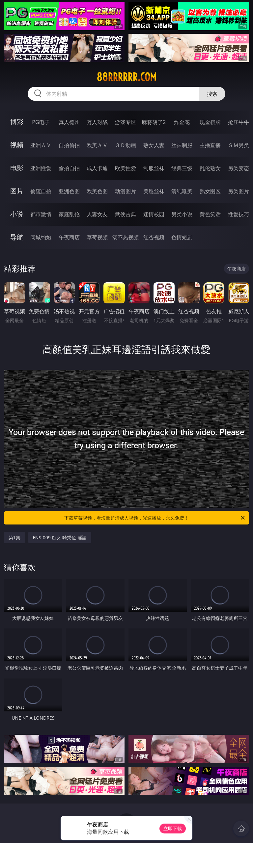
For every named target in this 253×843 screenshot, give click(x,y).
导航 (16, 237)
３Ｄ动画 (125, 145)
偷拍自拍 (69, 168)
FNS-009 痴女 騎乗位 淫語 (60, 537)
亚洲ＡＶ (40, 145)
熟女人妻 (153, 145)
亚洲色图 (69, 191)
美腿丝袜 (153, 191)
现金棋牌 (210, 122)
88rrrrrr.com (126, 77)
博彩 (16, 121)
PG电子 (40, 122)
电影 (16, 168)
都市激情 (40, 214)
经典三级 (181, 168)
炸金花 (182, 122)
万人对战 (97, 122)
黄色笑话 (210, 214)
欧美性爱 (125, 168)
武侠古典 (125, 214)
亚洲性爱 (40, 168)
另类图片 (238, 191)
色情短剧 (181, 237)
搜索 (212, 93)
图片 (16, 191)
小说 (16, 214)
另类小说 (181, 214)
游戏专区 (125, 122)
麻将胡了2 (154, 122)
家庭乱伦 (69, 214)
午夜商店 (69, 237)
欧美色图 (97, 191)
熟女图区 (210, 191)
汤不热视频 (125, 237)
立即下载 (172, 828)
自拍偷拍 (69, 145)
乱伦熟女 (210, 168)
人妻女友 (97, 214)
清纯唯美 (181, 191)
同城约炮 (40, 237)
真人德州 (69, 122)
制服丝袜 (153, 168)
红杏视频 (153, 237)
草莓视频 (97, 237)
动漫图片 (125, 191)
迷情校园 (153, 214)
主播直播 (210, 145)
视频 (16, 144)
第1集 (14, 537)
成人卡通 (97, 168)
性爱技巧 (238, 214)
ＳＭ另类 (238, 145)
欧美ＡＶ (97, 145)
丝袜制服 (181, 145)
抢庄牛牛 (238, 122)
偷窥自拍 (40, 191)
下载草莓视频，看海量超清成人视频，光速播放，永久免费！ (155, 518)
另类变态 (238, 168)
